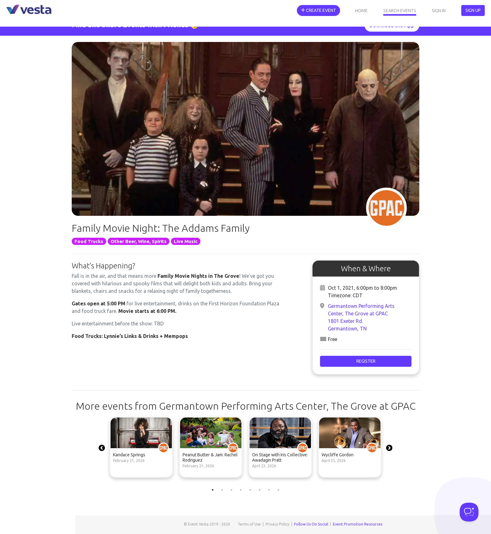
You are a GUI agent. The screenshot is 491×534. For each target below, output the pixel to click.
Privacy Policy (277, 524)
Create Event (318, 10)
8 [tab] (278, 490)
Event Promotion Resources (357, 524)
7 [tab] (269, 490)
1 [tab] (212, 490)
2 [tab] (222, 490)
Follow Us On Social (311, 524)
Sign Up (473, 10)
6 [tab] (259, 490)
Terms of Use (249, 524)
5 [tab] (250, 490)
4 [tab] (241, 490)
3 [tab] (231, 490)
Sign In (439, 10)
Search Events (399, 10)
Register (365, 361)
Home (361, 10)
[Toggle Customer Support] (469, 512)
